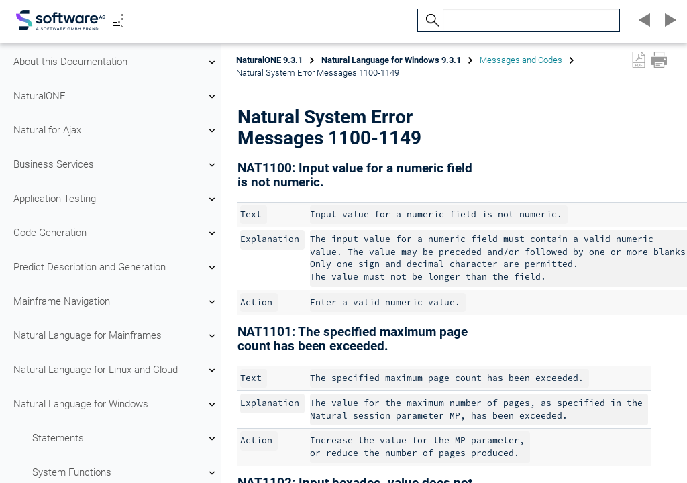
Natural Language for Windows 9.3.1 (391, 60)
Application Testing (116, 199)
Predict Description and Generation (116, 267)
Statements (125, 438)
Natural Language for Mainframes (116, 336)
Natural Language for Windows (116, 404)
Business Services (116, 165)
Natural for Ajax (116, 131)
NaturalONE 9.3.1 (269, 60)
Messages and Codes (521, 60)
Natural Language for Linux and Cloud (116, 370)
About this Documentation (116, 62)
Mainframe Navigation (116, 302)
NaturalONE (116, 96)
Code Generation (116, 233)
